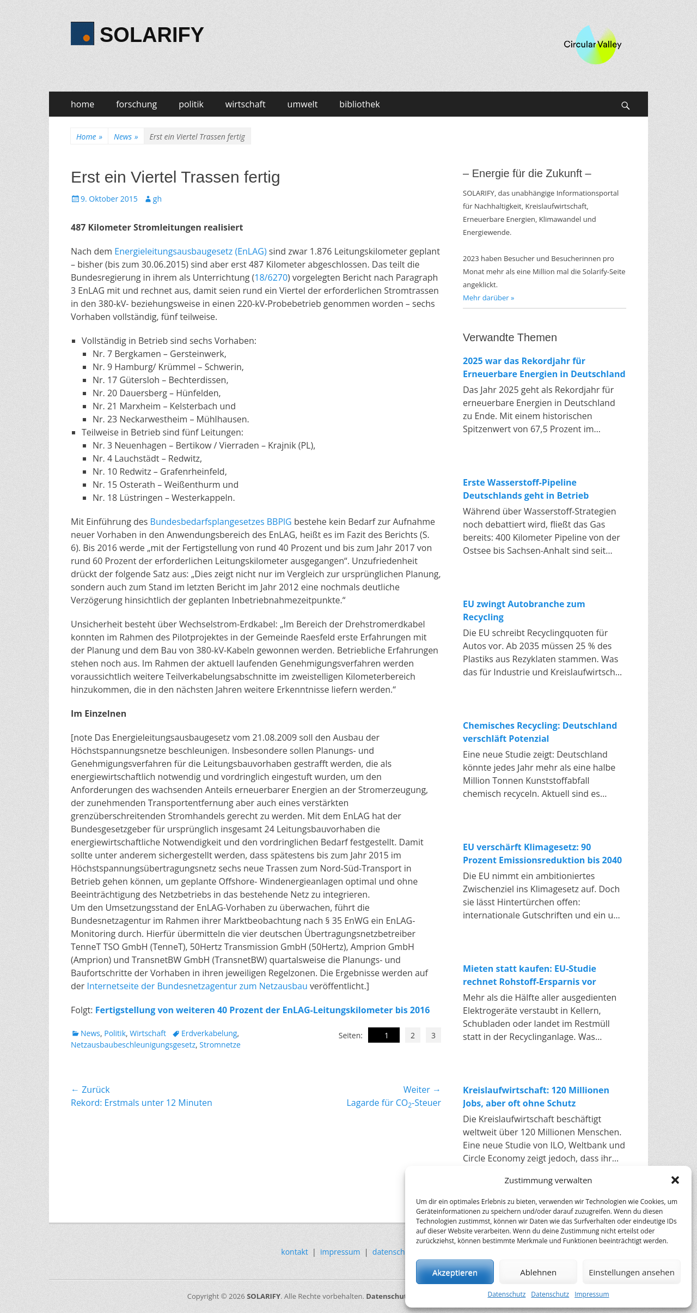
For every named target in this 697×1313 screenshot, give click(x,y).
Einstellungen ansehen (632, 1272)
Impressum (591, 1294)
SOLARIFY (152, 34)
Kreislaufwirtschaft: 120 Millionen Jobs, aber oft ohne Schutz (536, 1096)
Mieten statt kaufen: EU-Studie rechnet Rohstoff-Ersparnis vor (529, 975)
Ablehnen (538, 1272)
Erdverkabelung (209, 1033)
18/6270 (271, 277)
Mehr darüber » (489, 297)
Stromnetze (220, 1044)
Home (89, 136)
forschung (136, 104)
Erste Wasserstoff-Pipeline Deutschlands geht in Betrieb (526, 488)
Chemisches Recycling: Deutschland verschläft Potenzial (540, 732)
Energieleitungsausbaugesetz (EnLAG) (190, 251)
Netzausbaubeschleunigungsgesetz (133, 1044)
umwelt (303, 104)
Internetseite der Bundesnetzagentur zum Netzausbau (197, 986)
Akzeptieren (455, 1272)
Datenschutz (506, 1294)
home (82, 104)
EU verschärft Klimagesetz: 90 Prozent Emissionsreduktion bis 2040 (542, 853)
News (126, 136)
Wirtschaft (148, 1033)
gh (157, 198)
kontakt (294, 1252)
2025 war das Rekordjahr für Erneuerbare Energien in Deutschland (544, 367)
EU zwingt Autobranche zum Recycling (524, 610)
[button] (675, 1180)
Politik (115, 1033)
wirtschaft (245, 104)
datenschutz (394, 1252)
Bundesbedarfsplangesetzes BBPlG (221, 522)
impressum (340, 1252)
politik (191, 104)
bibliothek (359, 104)
